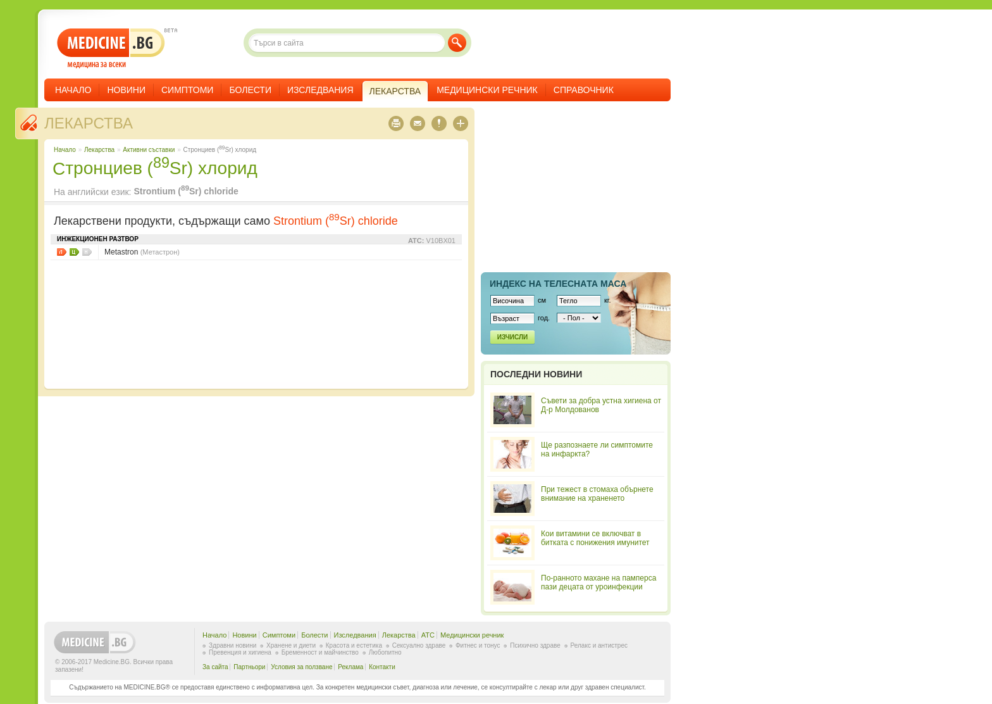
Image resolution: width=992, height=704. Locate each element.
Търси (457, 43)
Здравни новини (232, 645)
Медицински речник (487, 90)
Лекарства (88, 123)
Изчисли (512, 337)
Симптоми (187, 90)
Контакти (382, 666)
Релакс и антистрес (599, 645)
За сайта (215, 666)
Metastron (142, 252)
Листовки (61, 252)
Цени (74, 252)
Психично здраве (535, 645)
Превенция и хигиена (240, 652)
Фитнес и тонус (478, 645)
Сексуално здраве (419, 645)
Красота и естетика (354, 645)
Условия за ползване (301, 666)
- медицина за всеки (111, 48)
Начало (73, 90)
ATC (428, 635)
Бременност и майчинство (320, 652)
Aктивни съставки (149, 149)
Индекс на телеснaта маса (558, 284)
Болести (250, 90)
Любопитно (385, 652)
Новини (126, 90)
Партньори (249, 666)
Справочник (584, 90)
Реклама (350, 666)
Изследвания (320, 90)
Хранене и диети (291, 645)
